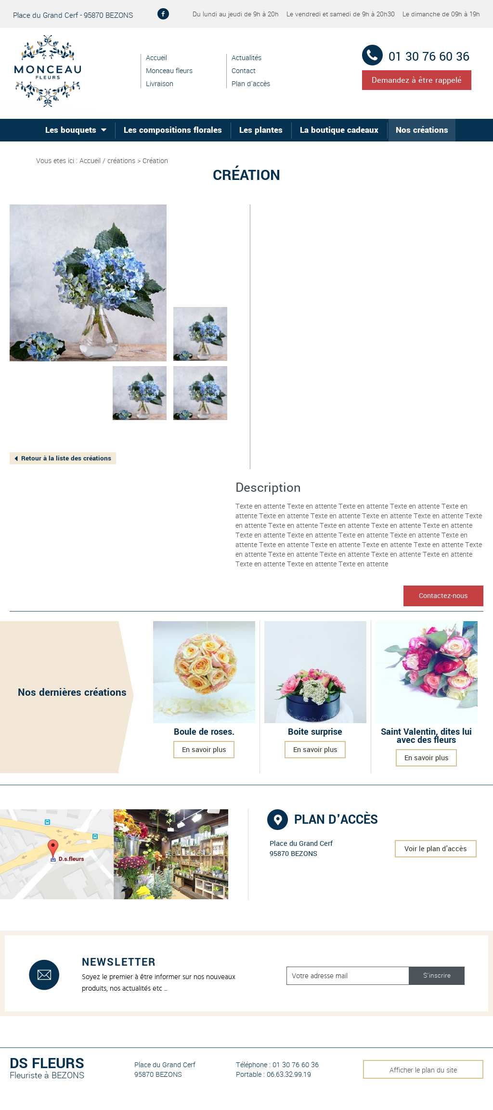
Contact (244, 71)
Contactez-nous (443, 596)
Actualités (246, 58)
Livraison (159, 84)
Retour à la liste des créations (66, 458)
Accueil (156, 58)
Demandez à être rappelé (417, 80)
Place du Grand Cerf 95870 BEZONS (164, 1069)
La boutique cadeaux (339, 130)
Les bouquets (70, 130)
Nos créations (422, 130)
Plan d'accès (251, 84)
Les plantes (261, 130)
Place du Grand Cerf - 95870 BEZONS (73, 15)
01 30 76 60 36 (427, 56)
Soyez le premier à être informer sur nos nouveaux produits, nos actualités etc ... (158, 982)
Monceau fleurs (169, 71)
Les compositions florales (173, 130)
